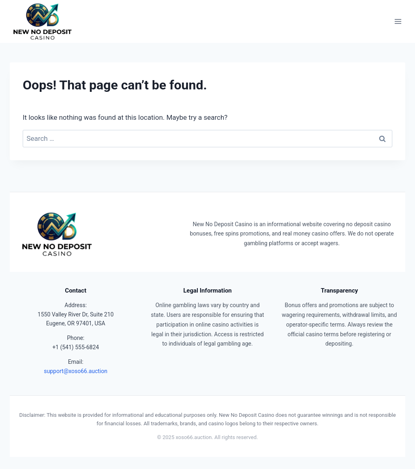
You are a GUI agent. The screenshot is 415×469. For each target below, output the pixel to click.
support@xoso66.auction (75, 371)
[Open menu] (397, 21)
